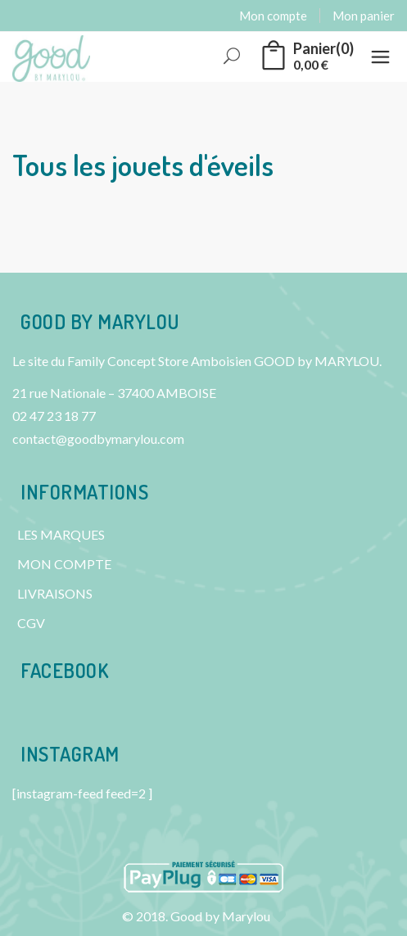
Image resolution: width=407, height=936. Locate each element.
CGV (31, 623)
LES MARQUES (61, 534)
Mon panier (363, 15)
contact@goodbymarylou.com (98, 438)
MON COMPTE (64, 564)
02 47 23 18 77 (54, 415)
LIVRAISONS (55, 593)
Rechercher (233, 57)
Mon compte (273, 15)
